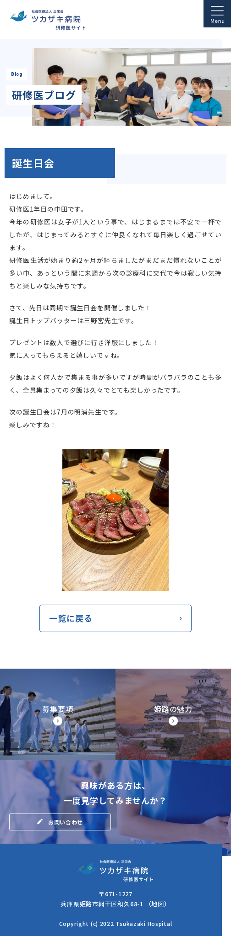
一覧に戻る (71, 618)
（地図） (157, 903)
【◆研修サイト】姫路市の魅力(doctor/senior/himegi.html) (173, 714)
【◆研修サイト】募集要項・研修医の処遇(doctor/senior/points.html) (58, 714)
